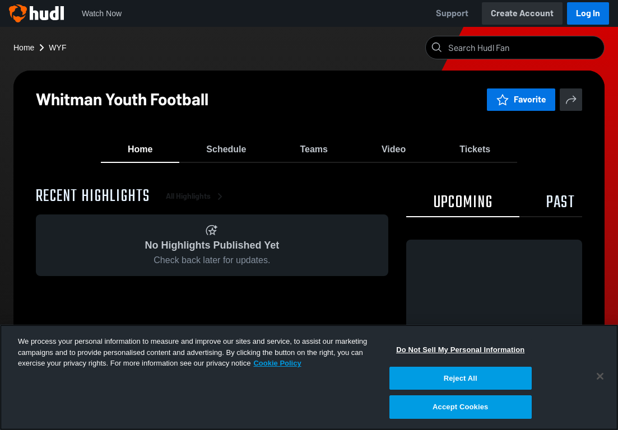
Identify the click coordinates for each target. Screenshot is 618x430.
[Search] (524, 47)
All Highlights (196, 201)
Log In (588, 13)
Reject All (460, 378)
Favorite (521, 99)
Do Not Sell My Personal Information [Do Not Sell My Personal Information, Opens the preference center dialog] (460, 349)
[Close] (600, 376)
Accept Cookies (460, 407)
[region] (309, 377)
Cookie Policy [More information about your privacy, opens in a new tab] (277, 363)
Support (452, 13)
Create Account (522, 13)
